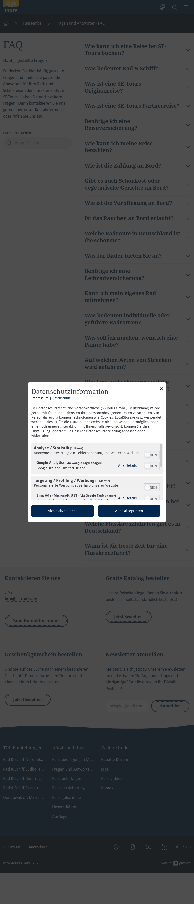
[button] (147, 454)
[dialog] (97, 452)
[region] (97, 471)
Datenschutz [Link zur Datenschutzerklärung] (61, 398)
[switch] (152, 454)
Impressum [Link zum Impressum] (39, 398)
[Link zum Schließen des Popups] (161, 389)
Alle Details (127, 465)
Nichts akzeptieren (62, 511)
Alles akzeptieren (129, 511)
